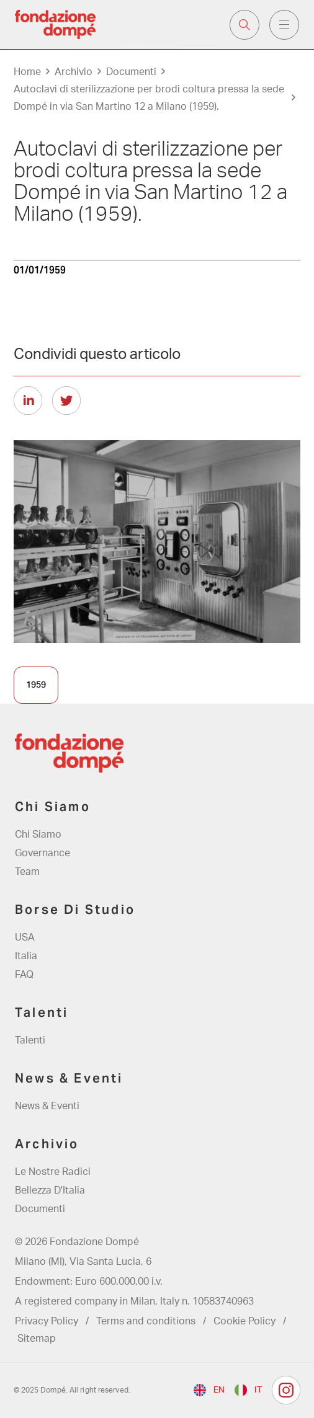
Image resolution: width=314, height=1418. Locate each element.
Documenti (131, 72)
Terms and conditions (145, 1321)
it (258, 1390)
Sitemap (36, 1339)
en (219, 1390)
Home (27, 72)
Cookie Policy (244, 1321)
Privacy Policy (46, 1321)
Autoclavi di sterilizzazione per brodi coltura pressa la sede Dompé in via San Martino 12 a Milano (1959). (149, 98)
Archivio (73, 72)
